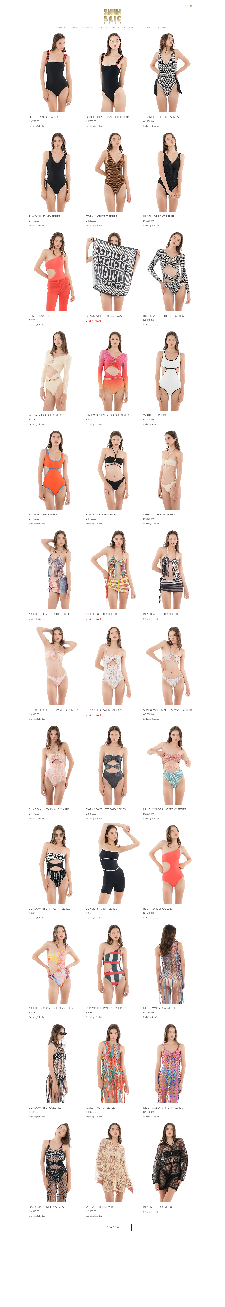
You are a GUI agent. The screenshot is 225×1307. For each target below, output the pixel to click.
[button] (188, 6)
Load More (113, 1227)
